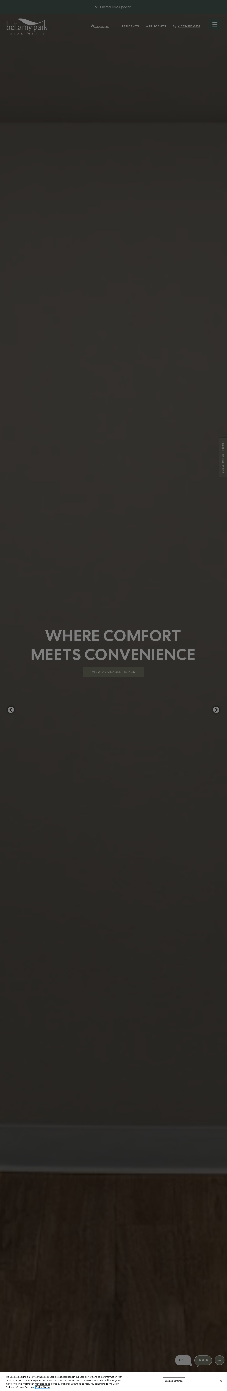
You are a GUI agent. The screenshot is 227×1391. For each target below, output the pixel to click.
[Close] (221, 1381)
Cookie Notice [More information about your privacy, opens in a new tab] (43, 1387)
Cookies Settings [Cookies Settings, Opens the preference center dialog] (173, 1381)
